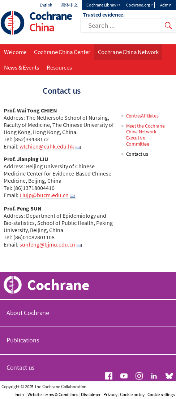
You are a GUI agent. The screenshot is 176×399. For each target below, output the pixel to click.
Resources (59, 67)
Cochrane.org (138, 5)
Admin (166, 5)
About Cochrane (28, 313)
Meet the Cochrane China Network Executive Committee (145, 135)
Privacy (110, 394)
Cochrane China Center (62, 52)
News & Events (21, 67)
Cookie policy (132, 394)
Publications (23, 340)
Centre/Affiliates (142, 115)
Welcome (15, 52)
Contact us (137, 154)
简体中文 (69, 5)
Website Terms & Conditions (52, 394)
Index (19, 394)
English (46, 5)
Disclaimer (90, 394)
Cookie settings (161, 394)
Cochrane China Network (128, 52)
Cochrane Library (101, 5)
